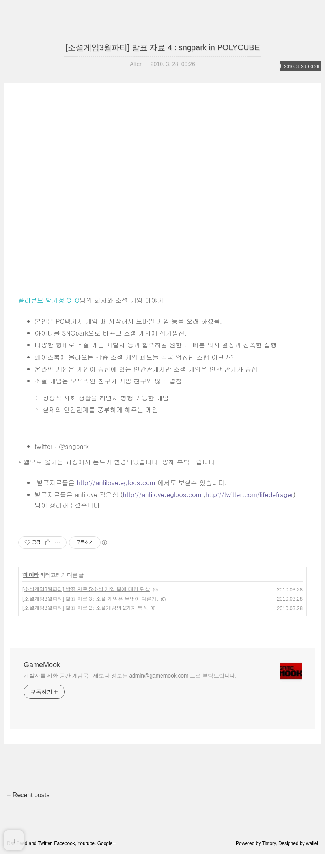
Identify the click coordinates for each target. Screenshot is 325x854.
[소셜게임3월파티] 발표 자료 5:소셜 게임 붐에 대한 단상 (86, 589)
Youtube (86, 843)
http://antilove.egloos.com (116, 482)
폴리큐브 (30, 300)
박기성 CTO (62, 300)
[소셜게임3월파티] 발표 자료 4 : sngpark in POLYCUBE (162, 47)
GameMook (42, 665)
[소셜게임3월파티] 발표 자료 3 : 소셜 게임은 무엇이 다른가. (90, 599)
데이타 (31, 575)
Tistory (269, 843)
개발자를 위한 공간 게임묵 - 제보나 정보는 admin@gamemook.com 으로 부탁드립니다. (130, 675)
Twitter (45, 843)
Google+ (106, 843)
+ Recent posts (28, 795)
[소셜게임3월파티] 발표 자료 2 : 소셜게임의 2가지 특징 (85, 608)
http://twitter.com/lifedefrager (249, 494)
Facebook (64, 843)
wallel (312, 843)
